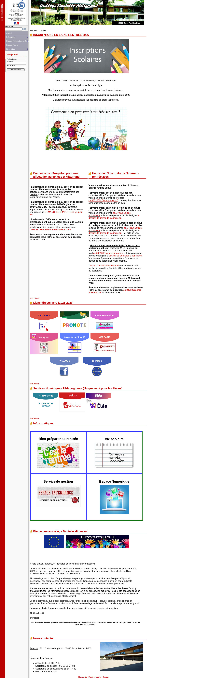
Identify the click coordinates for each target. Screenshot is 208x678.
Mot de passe (11, 65)
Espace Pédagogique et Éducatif (17, 41)
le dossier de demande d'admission (114, 216)
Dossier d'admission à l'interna (104, 265)
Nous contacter (43, 638)
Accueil (9, 33)
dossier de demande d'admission (105, 233)
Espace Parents (12, 45)
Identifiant (10, 61)
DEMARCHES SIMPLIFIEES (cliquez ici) (50, 229)
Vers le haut (34, 298)
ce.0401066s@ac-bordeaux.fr (108, 253)
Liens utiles (10, 49)
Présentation (11, 37)
